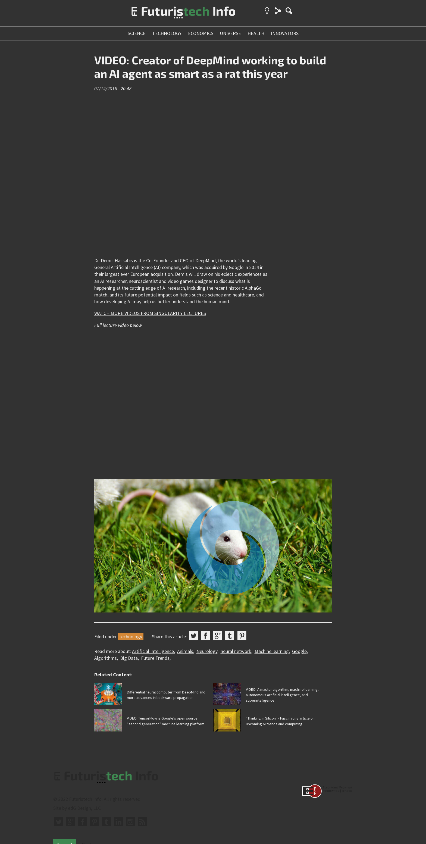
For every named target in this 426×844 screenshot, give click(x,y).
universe (230, 33)
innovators (285, 33)
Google (299, 651)
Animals (185, 651)
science (137, 33)
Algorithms (105, 658)
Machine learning (272, 651)
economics (200, 33)
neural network (236, 651)
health (256, 33)
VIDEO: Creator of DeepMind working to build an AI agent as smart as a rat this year (210, 67)
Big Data (129, 658)
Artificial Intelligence (153, 651)
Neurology (206, 651)
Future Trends (155, 658)
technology (166, 33)
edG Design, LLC (84, 808)
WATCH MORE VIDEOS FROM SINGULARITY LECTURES (150, 313)
